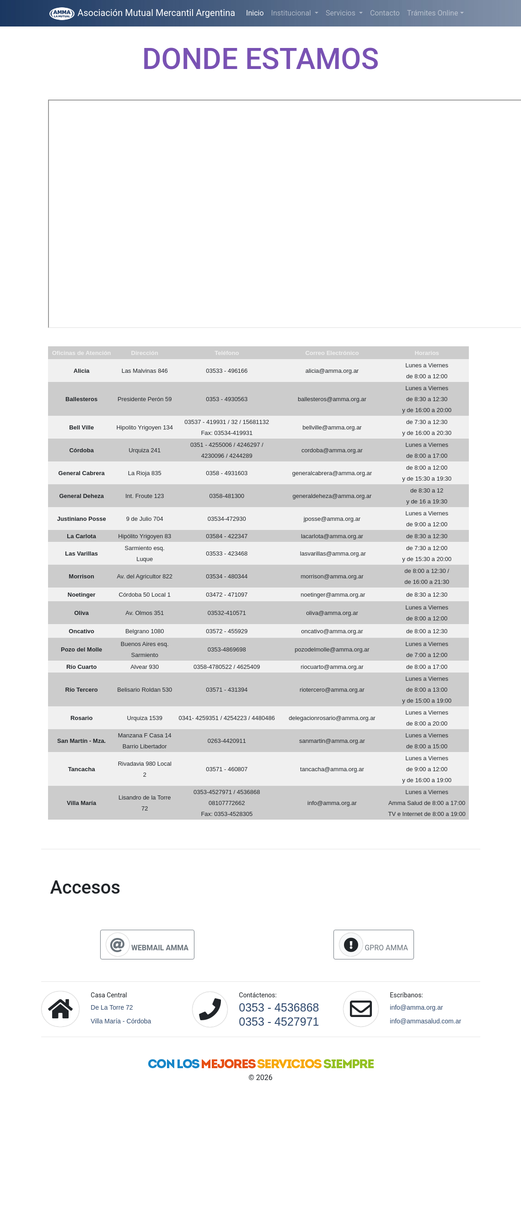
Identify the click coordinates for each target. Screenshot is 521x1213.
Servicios (341, 13)
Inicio (256, 12)
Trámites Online (432, 13)
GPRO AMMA (373, 944)
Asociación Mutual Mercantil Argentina (142, 14)
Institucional (292, 13)
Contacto (385, 13)
